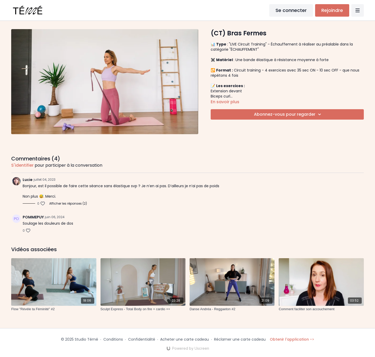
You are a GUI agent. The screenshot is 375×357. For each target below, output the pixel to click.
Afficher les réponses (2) (68, 204)
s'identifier (22, 165)
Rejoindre (332, 10)
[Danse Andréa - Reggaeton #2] (232, 309)
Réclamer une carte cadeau (240, 339)
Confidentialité (141, 339)
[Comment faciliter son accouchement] (321, 309)
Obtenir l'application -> (292, 339)
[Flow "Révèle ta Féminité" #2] (53, 309)
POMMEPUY (33, 217)
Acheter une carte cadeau (184, 339)
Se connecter (291, 10)
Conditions (113, 339)
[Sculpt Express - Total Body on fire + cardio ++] (143, 309)
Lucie (28, 179)
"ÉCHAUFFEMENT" (244, 49)
